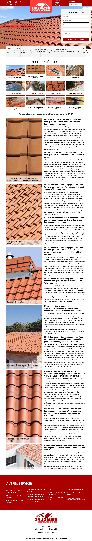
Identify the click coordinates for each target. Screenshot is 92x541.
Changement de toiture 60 (56, 51)
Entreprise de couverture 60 (10, 51)
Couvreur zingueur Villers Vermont (74, 493)
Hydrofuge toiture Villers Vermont (13, 496)
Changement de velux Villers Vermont (55, 498)
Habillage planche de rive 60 (43, 51)
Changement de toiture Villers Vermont (15, 501)
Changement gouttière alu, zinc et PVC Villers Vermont (56, 493)
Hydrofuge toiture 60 (49, 51)
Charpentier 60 (31, 51)
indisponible (12, 2)
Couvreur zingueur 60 (37, 51)
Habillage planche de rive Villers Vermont (14, 491)
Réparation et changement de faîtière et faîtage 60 (78, 51)
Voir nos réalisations (10, 26)
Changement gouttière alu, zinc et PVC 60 (85, 51)
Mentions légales (62, 538)
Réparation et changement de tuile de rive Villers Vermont (35, 495)
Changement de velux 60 (24, 51)
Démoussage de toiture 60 (63, 51)
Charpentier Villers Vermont (75, 490)
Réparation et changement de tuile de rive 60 (70, 51)
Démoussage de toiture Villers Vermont (36, 490)
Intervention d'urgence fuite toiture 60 (17, 51)
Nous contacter (27, 26)
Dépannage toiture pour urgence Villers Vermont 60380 (76, 498)
